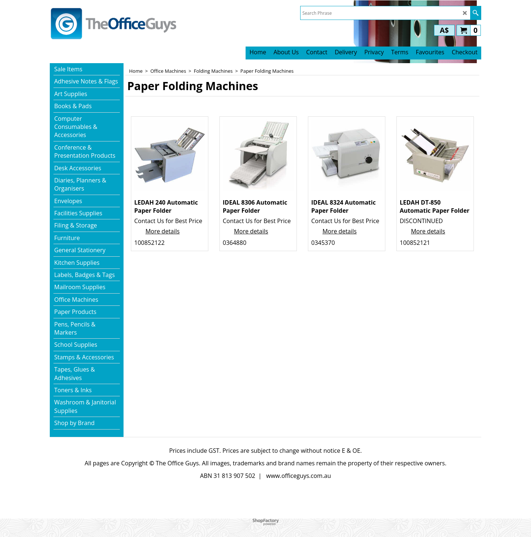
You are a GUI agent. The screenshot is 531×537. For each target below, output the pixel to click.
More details (162, 231)
